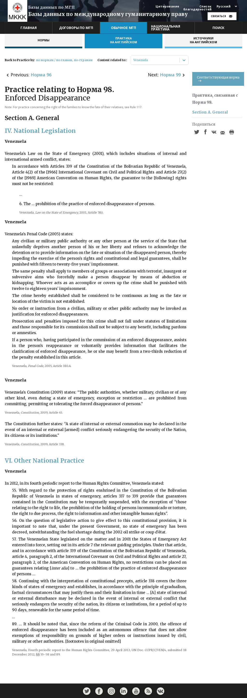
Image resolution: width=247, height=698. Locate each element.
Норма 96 (41, 75)
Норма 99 (170, 75)
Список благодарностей (197, 8)
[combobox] (133, 60)
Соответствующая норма (218, 78)
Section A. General (210, 112)
